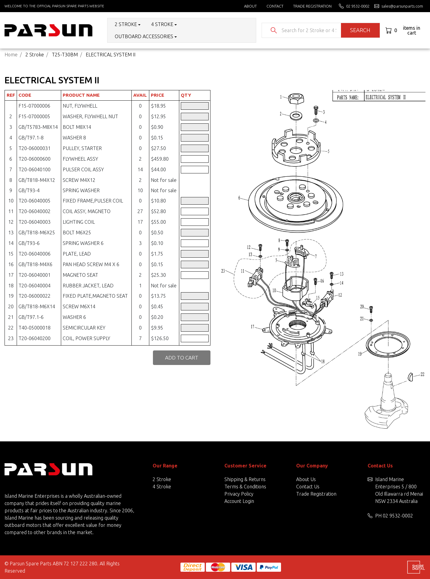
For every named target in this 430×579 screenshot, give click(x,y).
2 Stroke (162, 479)
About (250, 6)
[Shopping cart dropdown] (405, 30)
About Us (306, 479)
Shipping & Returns (245, 479)
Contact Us (307, 486)
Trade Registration (312, 6)
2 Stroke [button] (126, 24)
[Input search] (309, 30)
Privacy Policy (238, 494)
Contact (274, 6)
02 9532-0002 (398, 515)
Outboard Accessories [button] (144, 36)
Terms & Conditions (245, 486)
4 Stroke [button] (162, 24)
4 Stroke (162, 486)
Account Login (239, 501)
